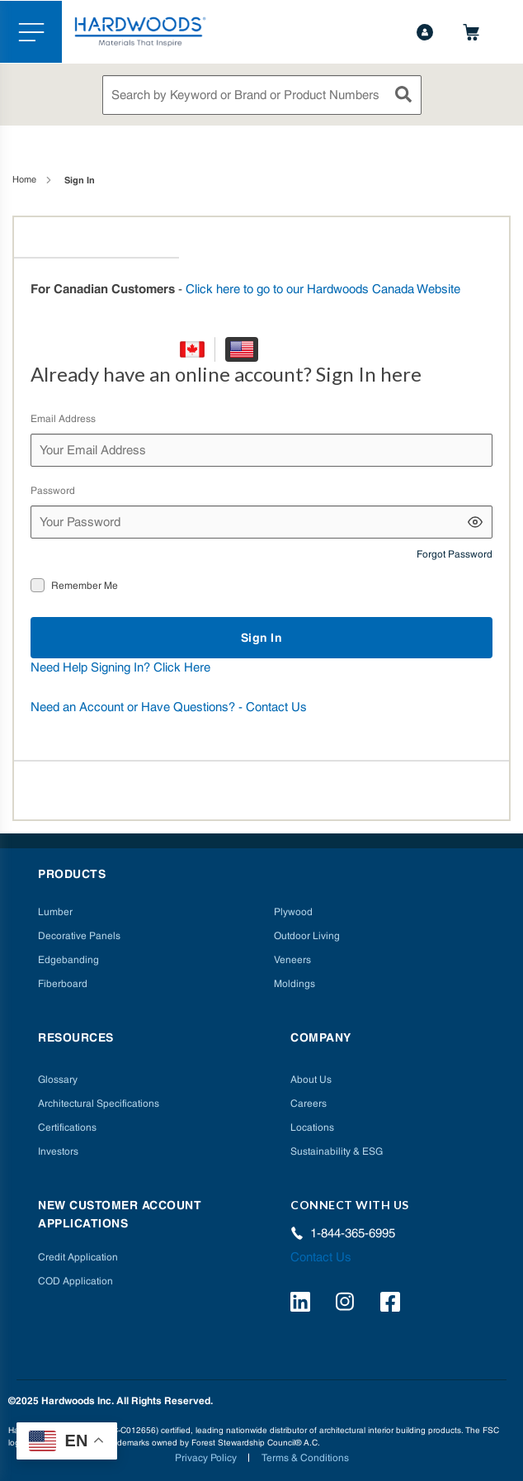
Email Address (63, 419)
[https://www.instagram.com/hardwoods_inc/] (348, 1304)
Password (53, 490)
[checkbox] (38, 585)
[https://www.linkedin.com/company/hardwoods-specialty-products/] (302, 1304)
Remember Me (84, 585)
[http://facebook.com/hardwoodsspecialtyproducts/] (392, 1304)
